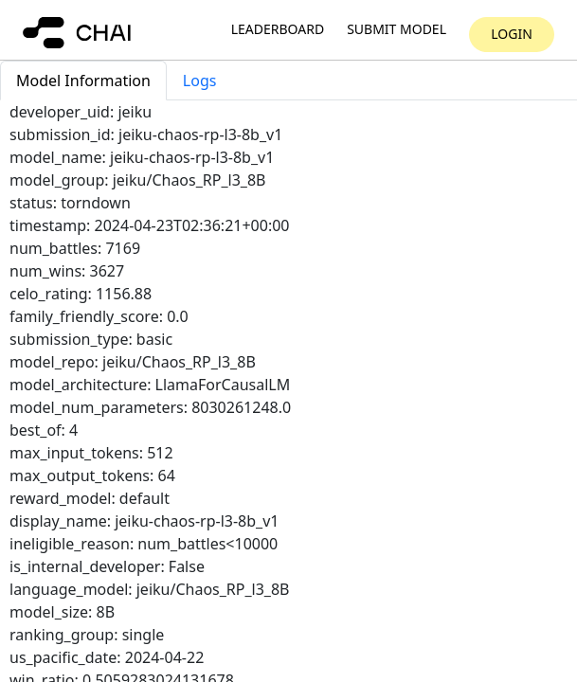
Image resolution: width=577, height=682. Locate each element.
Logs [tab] (200, 80)
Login (511, 34)
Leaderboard (277, 30)
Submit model (396, 30)
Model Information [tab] (83, 80)
